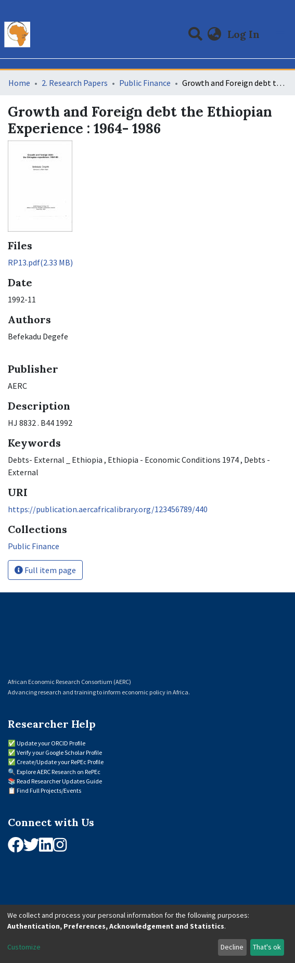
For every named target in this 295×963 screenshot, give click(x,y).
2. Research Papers (75, 83)
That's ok (267, 947)
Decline (232, 947)
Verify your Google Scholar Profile (59, 752)
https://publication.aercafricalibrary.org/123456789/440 (108, 509)
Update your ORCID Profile (51, 743)
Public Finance (145, 83)
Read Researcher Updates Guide (59, 781)
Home (19, 83)
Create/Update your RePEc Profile (60, 762)
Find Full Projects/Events (49, 790)
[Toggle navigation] (280, 34)
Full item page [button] (45, 570)
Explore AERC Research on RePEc (58, 772)
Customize (24, 947)
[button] (214, 34)
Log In (244, 34)
